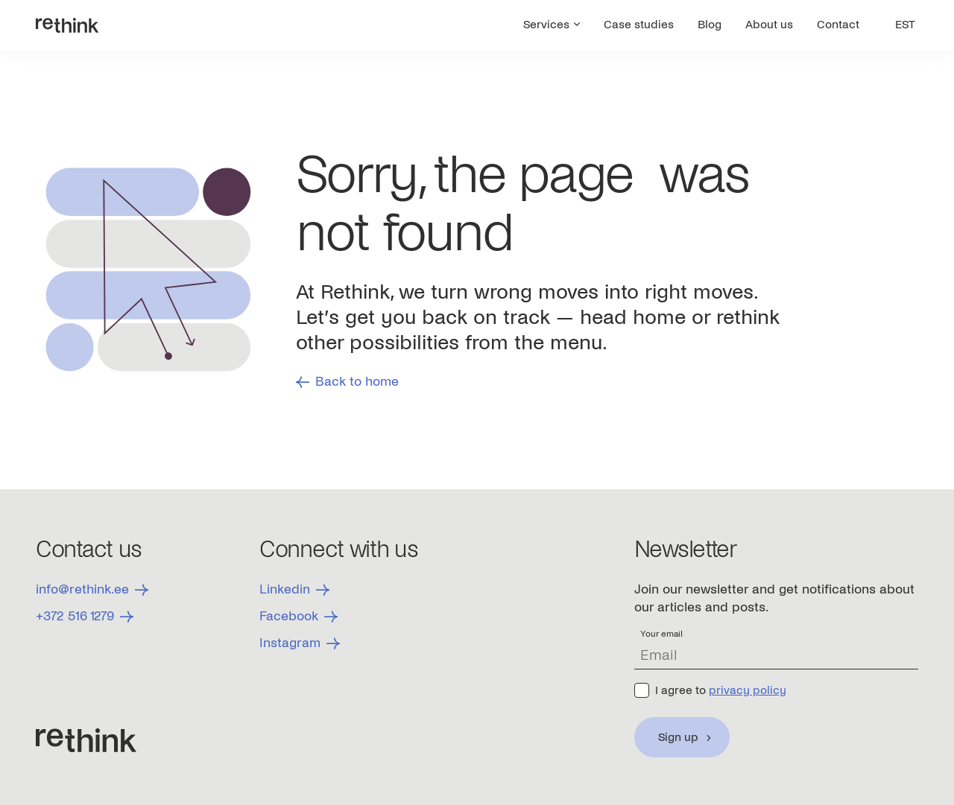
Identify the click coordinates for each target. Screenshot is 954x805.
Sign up (678, 737)
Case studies (639, 24)
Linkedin (294, 589)
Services (551, 24)
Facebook (298, 616)
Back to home (347, 382)
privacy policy (747, 690)
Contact (838, 24)
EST (905, 24)
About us (769, 24)
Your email (661, 634)
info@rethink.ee (92, 589)
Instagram (299, 643)
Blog (709, 24)
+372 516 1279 (84, 616)
